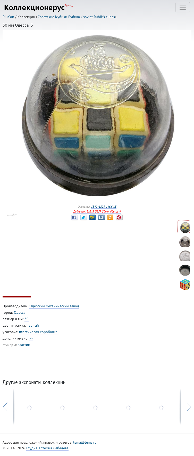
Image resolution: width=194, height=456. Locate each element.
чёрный (33, 325)
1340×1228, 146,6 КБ (103, 206)
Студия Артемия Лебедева (47, 448)
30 (26, 319)
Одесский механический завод (54, 306)
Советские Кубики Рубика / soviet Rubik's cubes (76, 16)
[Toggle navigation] (182, 7)
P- (31, 338)
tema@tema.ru (85, 442)
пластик (24, 344)
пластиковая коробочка (38, 331)
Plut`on (8, 16)
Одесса (19, 312)
